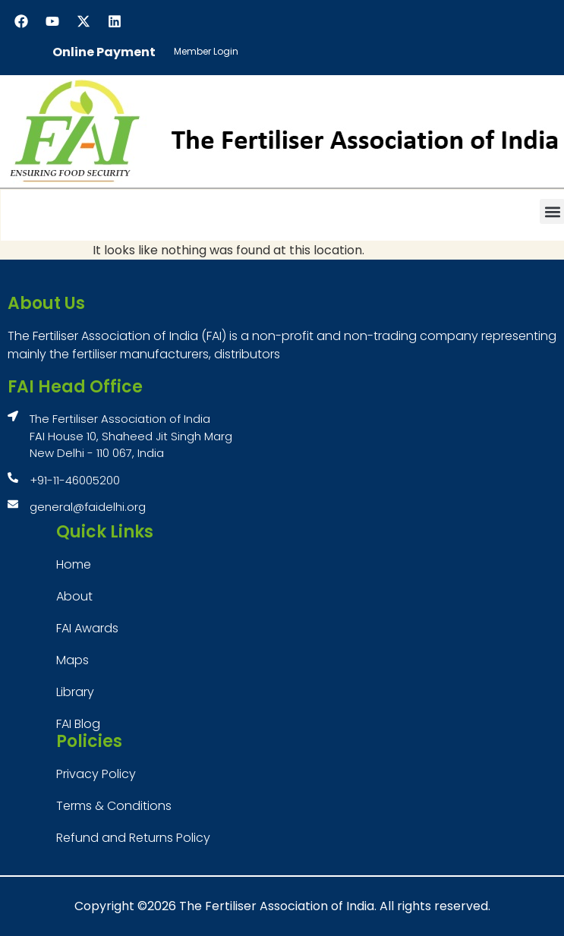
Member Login (206, 51)
